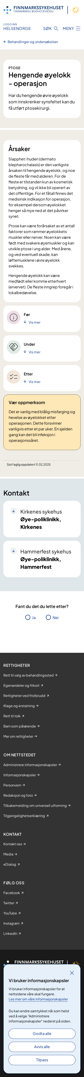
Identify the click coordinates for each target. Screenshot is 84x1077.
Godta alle (42, 1033)
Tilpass (42, 1059)
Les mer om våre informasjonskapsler (38, 999)
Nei (56, 617)
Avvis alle (42, 1046)
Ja (34, 617)
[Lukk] (72, 972)
